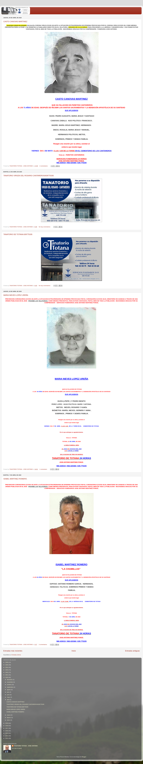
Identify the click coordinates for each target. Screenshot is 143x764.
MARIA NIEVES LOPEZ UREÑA (15, 295)
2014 (7, 736)
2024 (7, 667)
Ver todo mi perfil (17, 748)
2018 (7, 725)
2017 (7, 728)
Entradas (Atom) (16, 655)
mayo (8, 697)
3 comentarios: (43, 644)
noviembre (10, 682)
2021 (7, 675)
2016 (7, 730)
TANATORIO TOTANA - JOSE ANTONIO (26, 746)
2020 (7, 677)
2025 (7, 665)
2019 (7, 723)
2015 (7, 733)
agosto (9, 689)
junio (8, 694)
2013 (7, 738)
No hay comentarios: (45, 227)
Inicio (74, 651)
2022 (7, 672)
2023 (7, 670)
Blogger (84, 757)
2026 (7, 662)
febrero (9, 717)
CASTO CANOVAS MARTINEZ (15, 22)
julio (8, 692)
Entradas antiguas (132, 651)
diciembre (10, 679)
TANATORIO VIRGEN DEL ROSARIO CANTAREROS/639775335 (28, 176)
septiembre (10, 687)
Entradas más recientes (12, 651)
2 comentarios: (43, 166)
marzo (9, 715)
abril (8, 699)
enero (8, 720)
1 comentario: (43, 469)
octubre (9, 684)
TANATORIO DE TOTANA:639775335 (17, 234)
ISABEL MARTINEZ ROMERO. (15, 479)
